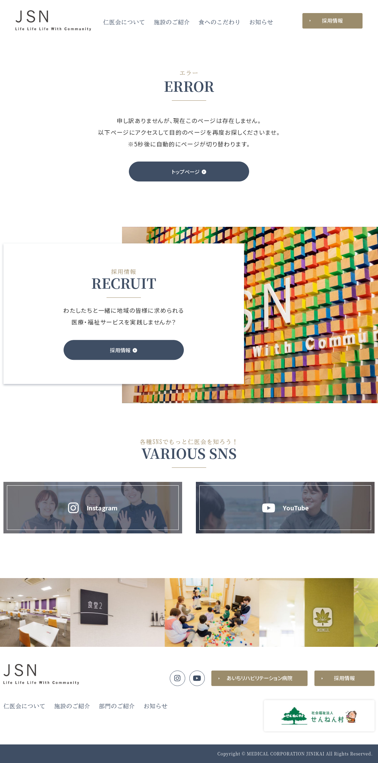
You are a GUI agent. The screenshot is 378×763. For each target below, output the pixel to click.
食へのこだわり (220, 22)
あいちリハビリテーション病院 (259, 678)
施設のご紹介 (172, 22)
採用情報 (332, 20)
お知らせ (261, 22)
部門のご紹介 (117, 706)
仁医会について (124, 22)
